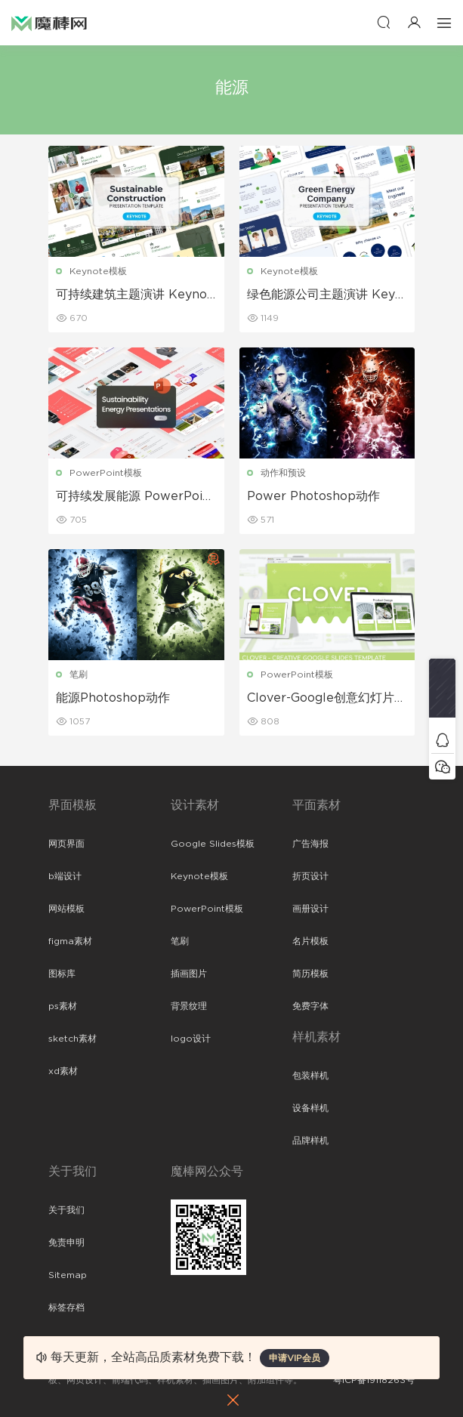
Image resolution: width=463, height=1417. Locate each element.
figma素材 (70, 941)
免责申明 (66, 1242)
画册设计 (310, 908)
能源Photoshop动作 (113, 698)
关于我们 (66, 1210)
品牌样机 (310, 1140)
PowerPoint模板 (105, 472)
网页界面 (66, 843)
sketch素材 (72, 1038)
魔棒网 (49, 22)
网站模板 (66, 908)
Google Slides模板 (213, 843)
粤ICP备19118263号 (374, 1380)
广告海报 (310, 843)
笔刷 (78, 674)
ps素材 (62, 1006)
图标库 (62, 973)
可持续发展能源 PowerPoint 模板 (135, 497)
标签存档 (66, 1307)
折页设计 (310, 876)
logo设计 (191, 1038)
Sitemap (67, 1275)
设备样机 (310, 1108)
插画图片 (189, 973)
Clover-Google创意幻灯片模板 (326, 698)
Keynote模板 (98, 271)
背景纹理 (189, 1006)
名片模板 (310, 941)
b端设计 (65, 876)
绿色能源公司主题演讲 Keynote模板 (325, 295)
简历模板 (310, 973)
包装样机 (310, 1075)
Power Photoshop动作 (313, 496)
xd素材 (63, 1071)
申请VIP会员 (294, 1358)
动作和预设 (283, 472)
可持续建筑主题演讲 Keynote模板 (134, 295)
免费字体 (310, 1006)
